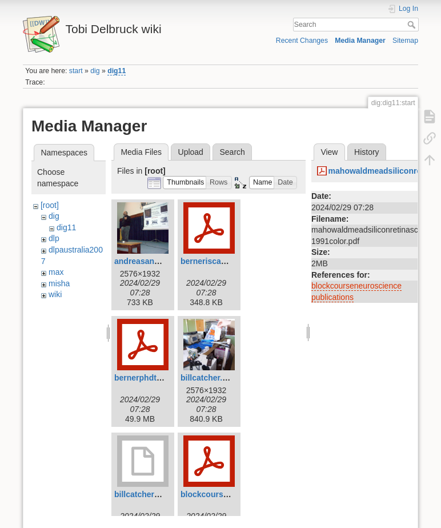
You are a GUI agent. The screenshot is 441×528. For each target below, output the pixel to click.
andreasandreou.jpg (152, 261)
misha (59, 283)
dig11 (116, 71)
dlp (54, 238)
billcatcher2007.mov (152, 494)
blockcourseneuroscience (356, 285)
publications (332, 297)
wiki (55, 294)
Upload (190, 152)
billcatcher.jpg (207, 377)
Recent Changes (302, 41)
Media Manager (360, 41)
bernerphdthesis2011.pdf (162, 377)
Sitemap (405, 41)
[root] (50, 205)
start (76, 71)
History (366, 152)
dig (94, 71)
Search (412, 25)
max (56, 272)
